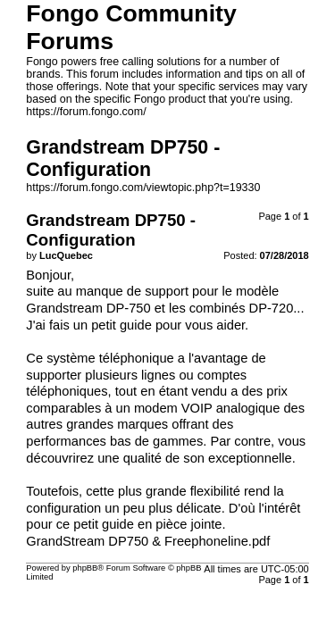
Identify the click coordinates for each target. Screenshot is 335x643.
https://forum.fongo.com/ (86, 111)
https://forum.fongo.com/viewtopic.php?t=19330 (143, 187)
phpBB (84, 568)
